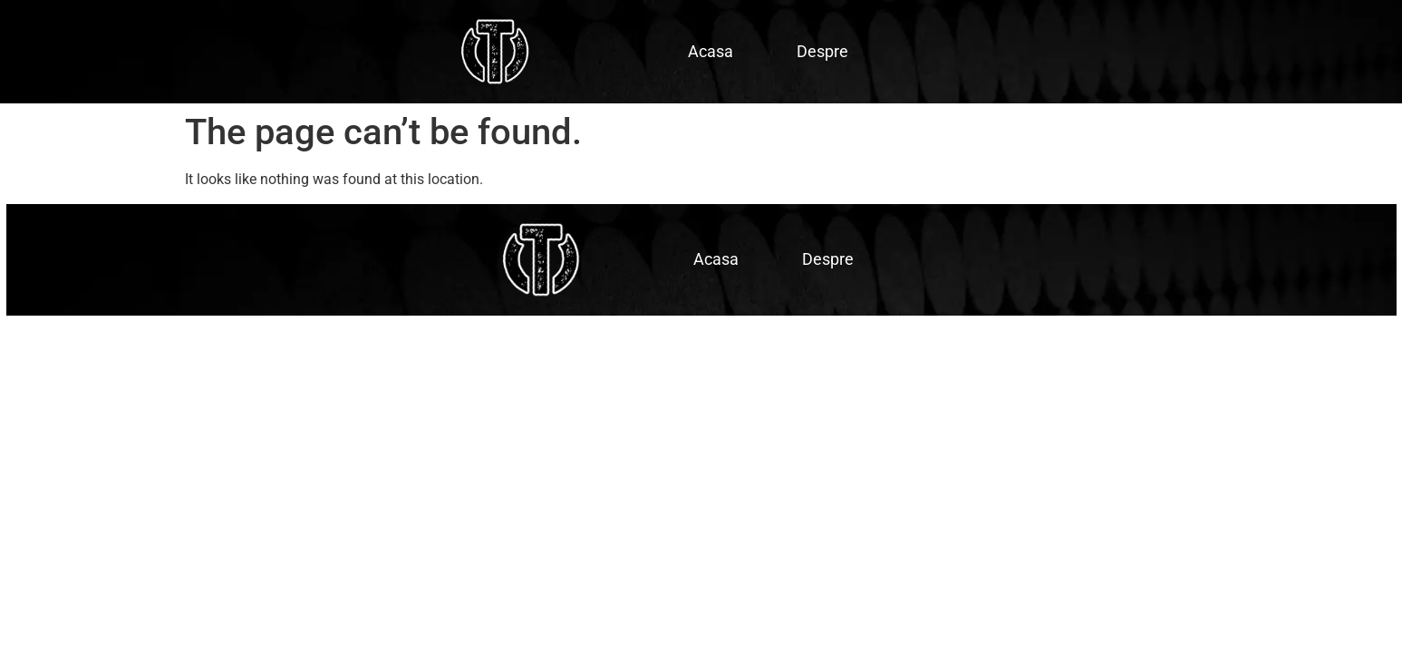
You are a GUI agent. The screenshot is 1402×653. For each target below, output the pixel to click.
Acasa (710, 51)
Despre (822, 51)
